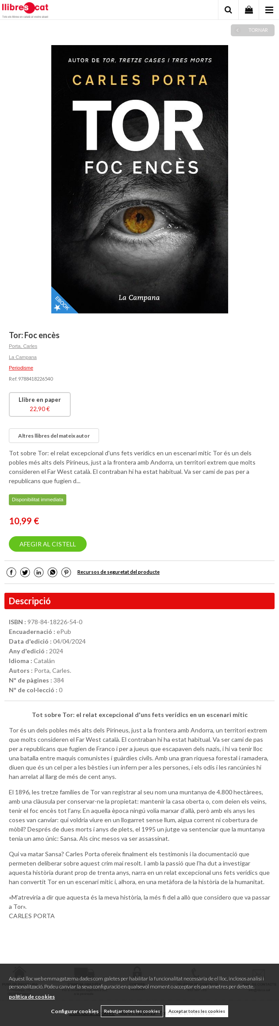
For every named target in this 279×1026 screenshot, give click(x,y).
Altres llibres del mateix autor (54, 435)
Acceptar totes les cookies (196, 1011)
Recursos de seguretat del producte (118, 572)
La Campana (23, 357)
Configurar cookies (75, 1011)
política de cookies (32, 996)
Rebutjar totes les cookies (132, 1011)
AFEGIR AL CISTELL (47, 544)
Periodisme (21, 367)
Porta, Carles (23, 346)
